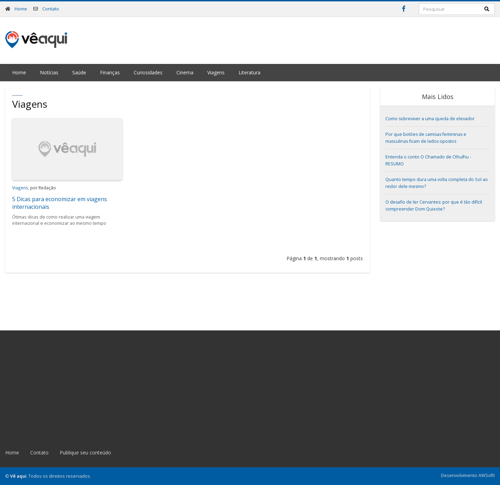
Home (21, 9)
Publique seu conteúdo (85, 452)
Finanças (110, 72)
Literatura (249, 72)
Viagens (216, 72)
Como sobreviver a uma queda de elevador (430, 119)
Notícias (49, 72)
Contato (50, 9)
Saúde (79, 72)
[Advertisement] (368, 39)
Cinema (184, 72)
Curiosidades (148, 72)
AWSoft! (486, 475)
